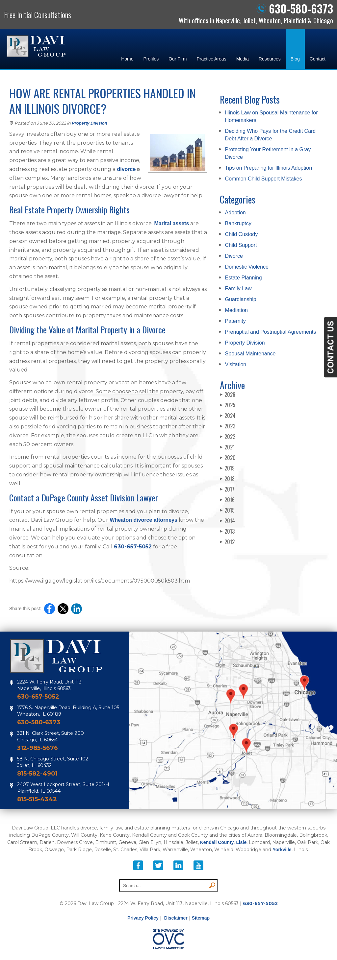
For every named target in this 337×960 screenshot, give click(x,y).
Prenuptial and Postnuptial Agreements (270, 332)
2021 (227, 447)
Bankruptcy (238, 223)
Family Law (238, 288)
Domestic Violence (247, 267)
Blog (295, 58)
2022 (227, 436)
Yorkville (281, 849)
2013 (227, 531)
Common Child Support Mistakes (263, 178)
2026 (227, 394)
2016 (227, 499)
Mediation (236, 310)
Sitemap (201, 918)
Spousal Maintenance (250, 353)
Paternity (235, 321)
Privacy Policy (143, 918)
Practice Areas (211, 58)
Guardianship (240, 299)
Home (127, 58)
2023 (227, 426)
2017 (227, 489)
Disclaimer (176, 918)
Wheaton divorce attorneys (142, 520)
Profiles (151, 58)
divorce (126, 169)
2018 (227, 478)
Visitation (235, 364)
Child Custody (241, 234)
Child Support (241, 245)
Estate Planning (243, 277)
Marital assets (171, 223)
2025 (227, 405)
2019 (227, 468)
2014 (227, 520)
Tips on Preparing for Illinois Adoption (268, 168)
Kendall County (217, 842)
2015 (227, 510)
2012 (227, 541)
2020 (228, 457)
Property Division (89, 123)
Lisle (241, 842)
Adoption (235, 212)
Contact (317, 58)
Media (242, 58)
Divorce (234, 256)
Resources (270, 58)
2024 (228, 415)
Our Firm (177, 58)
